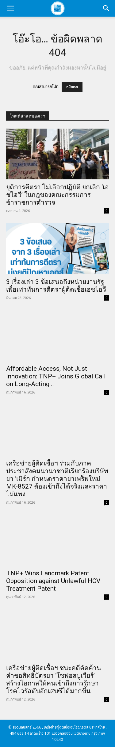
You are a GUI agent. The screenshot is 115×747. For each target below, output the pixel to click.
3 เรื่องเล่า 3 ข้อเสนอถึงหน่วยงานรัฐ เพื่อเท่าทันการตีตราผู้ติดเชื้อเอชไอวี (56, 285)
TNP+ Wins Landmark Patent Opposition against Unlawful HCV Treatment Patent (53, 580)
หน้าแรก (72, 87)
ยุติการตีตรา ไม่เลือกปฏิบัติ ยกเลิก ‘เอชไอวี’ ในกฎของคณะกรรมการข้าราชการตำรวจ (57, 194)
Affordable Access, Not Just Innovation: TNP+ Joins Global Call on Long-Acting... (56, 376)
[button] (10, 8)
